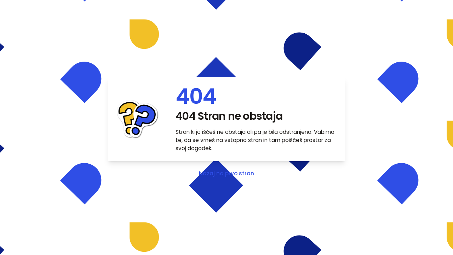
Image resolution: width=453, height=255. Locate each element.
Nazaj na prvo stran (226, 173)
